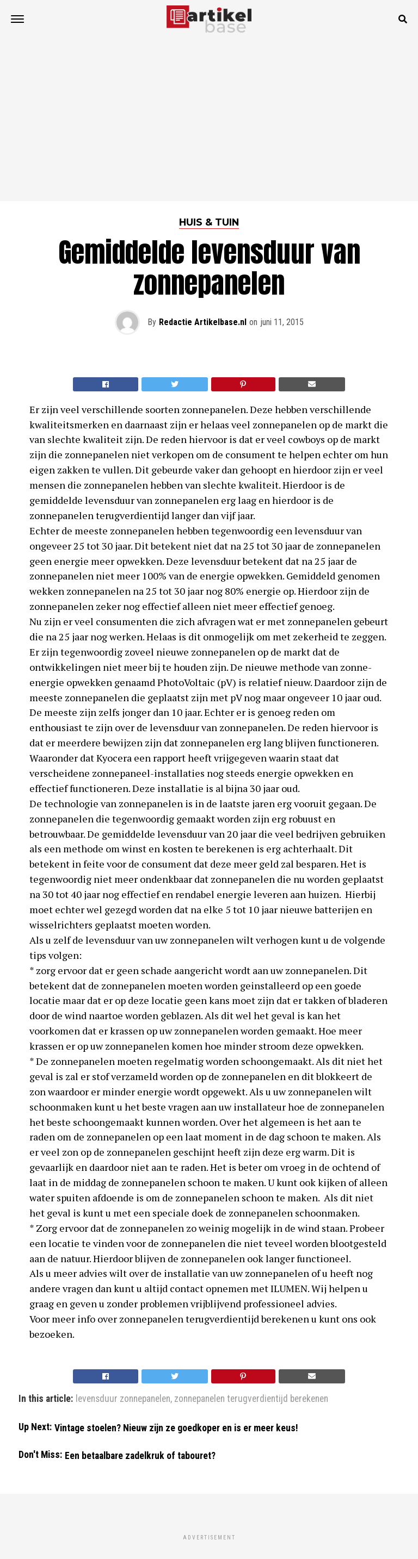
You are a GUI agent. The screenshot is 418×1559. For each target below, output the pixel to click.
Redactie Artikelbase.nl (203, 322)
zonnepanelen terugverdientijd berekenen (251, 1399)
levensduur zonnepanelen (123, 1399)
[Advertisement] (209, 119)
